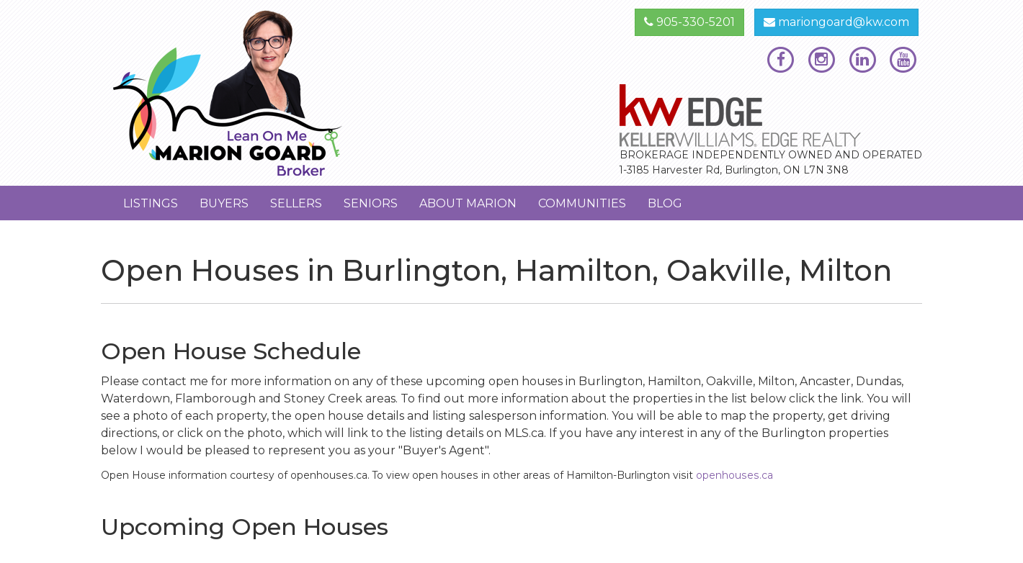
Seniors (371, 203)
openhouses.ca (734, 475)
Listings (150, 203)
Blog (665, 203)
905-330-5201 (689, 22)
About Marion (468, 203)
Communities (582, 203)
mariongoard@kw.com (836, 22)
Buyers (224, 203)
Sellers (296, 203)
